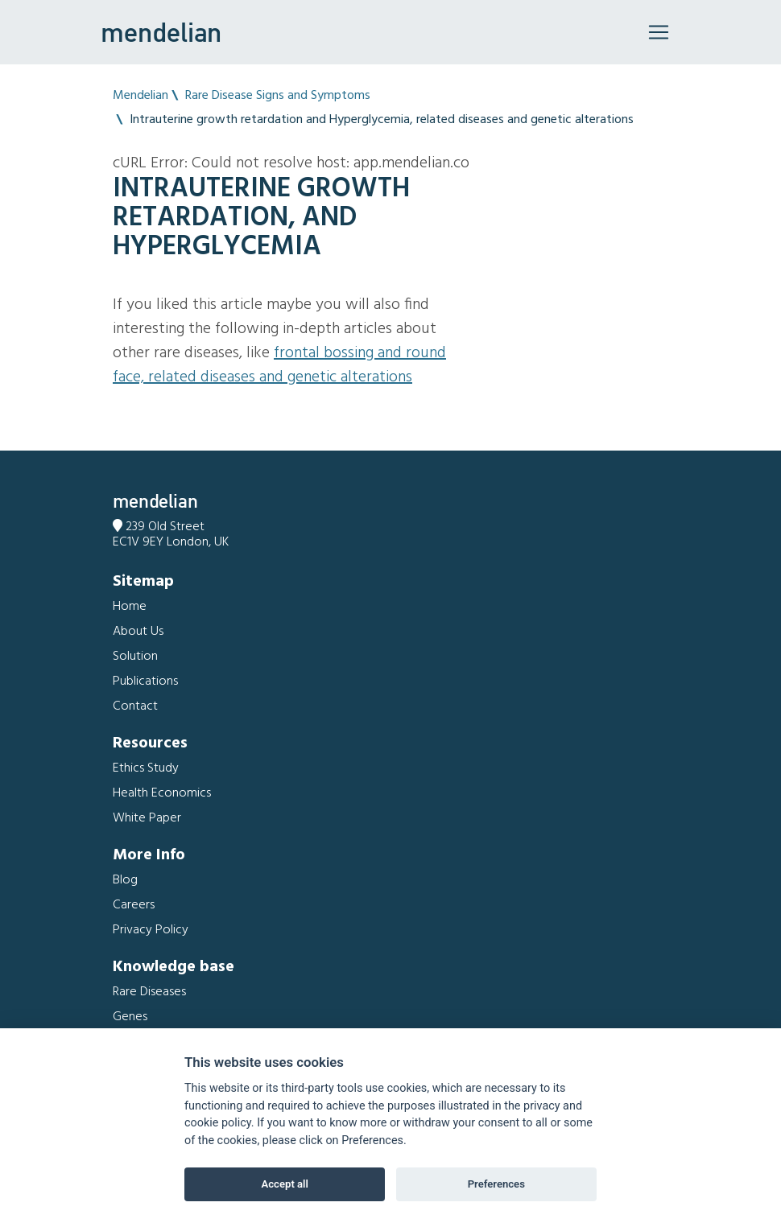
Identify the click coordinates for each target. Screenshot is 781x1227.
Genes (130, 1017)
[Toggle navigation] (658, 32)
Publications (145, 681)
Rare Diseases (149, 992)
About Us (138, 631)
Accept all (285, 1184)
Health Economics (162, 793)
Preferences (496, 1184)
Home (130, 606)
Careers (134, 905)
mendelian (161, 32)
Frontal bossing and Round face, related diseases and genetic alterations (279, 365)
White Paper (147, 818)
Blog (125, 880)
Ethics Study (146, 768)
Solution (135, 656)
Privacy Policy (150, 930)
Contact (135, 706)
